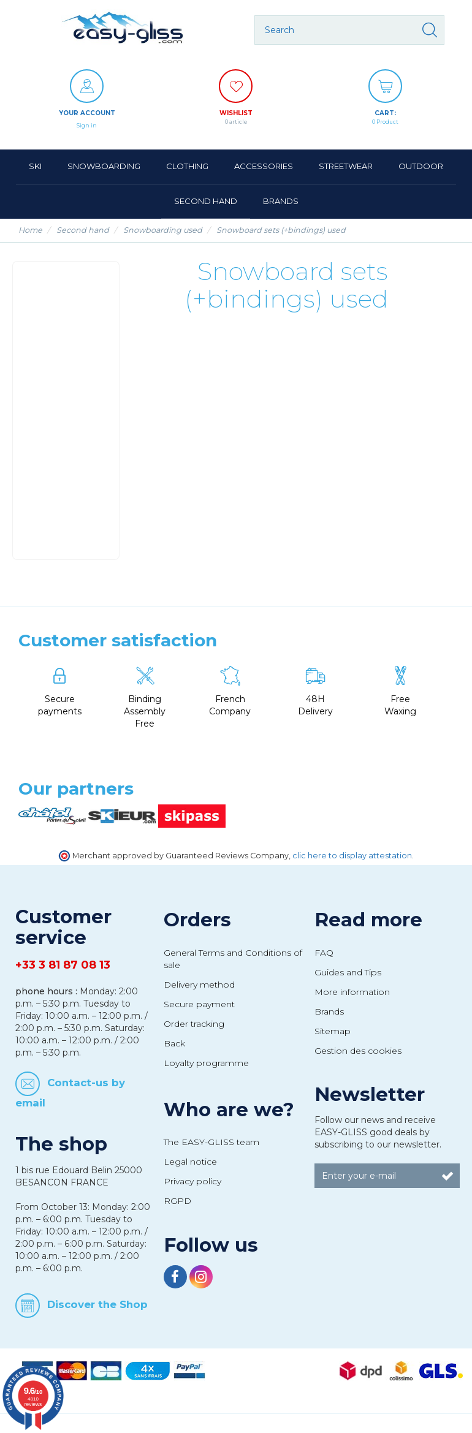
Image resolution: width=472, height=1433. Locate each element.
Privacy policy (192, 1181)
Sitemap (332, 1031)
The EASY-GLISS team (211, 1142)
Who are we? (229, 1109)
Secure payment (199, 1004)
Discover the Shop (97, 1304)
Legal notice (190, 1161)
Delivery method (199, 984)
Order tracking (194, 1023)
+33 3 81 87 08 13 (62, 965)
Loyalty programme (206, 1062)
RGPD (177, 1200)
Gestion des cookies (358, 1050)
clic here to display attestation (352, 855)
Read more (368, 919)
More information (352, 991)
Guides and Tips (347, 972)
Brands (329, 1011)
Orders (197, 919)
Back (174, 1043)
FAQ (323, 952)
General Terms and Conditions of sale (233, 958)
